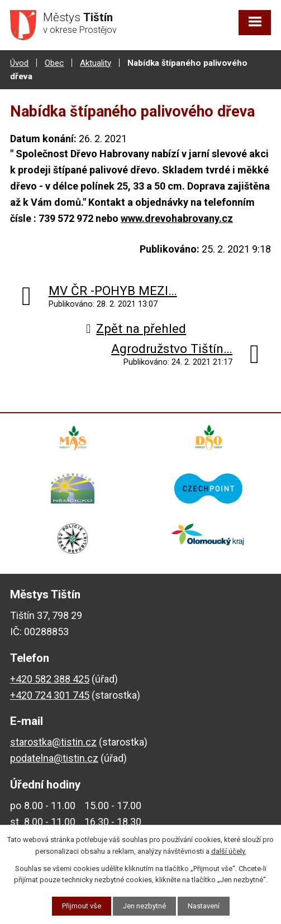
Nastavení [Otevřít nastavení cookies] (204, 906)
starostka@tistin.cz (53, 742)
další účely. (228, 851)
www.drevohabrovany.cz (177, 218)
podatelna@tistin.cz (54, 758)
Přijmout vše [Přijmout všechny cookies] (81, 906)
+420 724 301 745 (49, 695)
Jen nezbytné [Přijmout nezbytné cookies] (144, 906)
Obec (54, 63)
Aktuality (95, 63)
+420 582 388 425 (49, 679)
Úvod (19, 63)
